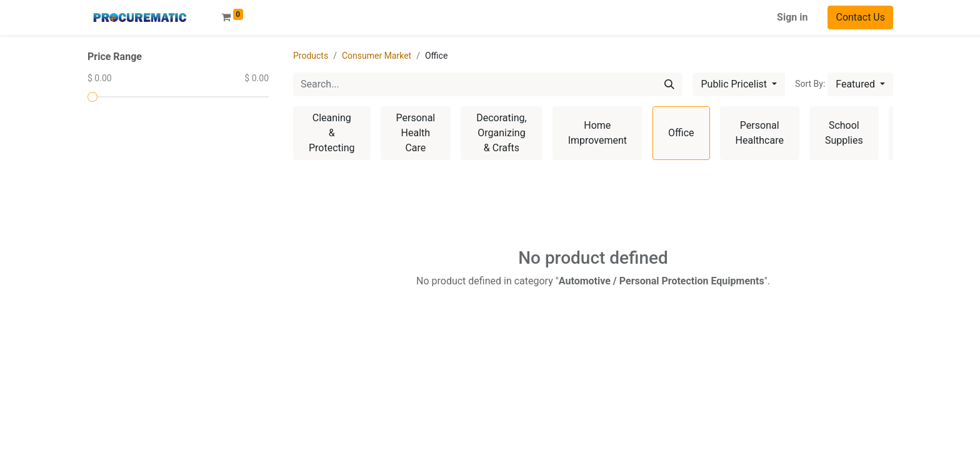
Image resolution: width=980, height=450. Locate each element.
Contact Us (860, 17)
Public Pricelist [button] (735, 84)
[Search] (669, 84)
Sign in (792, 17)
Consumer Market (376, 56)
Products (310, 56)
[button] (860, 84)
